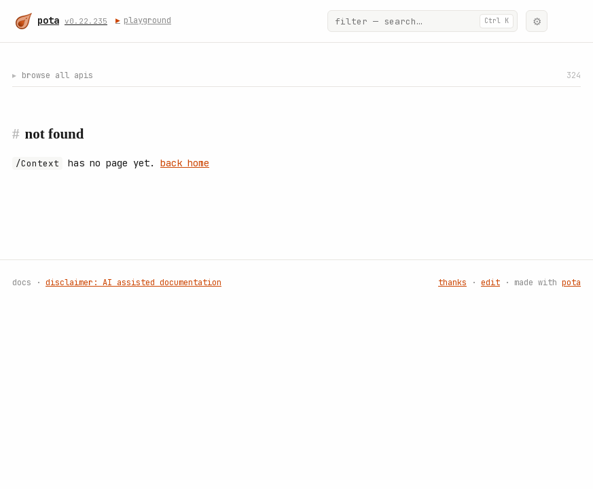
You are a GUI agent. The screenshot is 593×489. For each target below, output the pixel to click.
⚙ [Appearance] (537, 21)
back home (184, 164)
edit (490, 283)
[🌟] (566, 21)
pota (571, 283)
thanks (452, 283)
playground (144, 20)
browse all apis (296, 76)
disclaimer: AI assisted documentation (133, 283)
